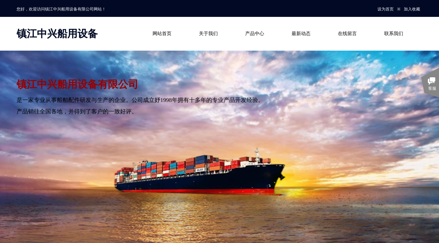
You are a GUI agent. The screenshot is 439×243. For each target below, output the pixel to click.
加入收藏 (412, 9)
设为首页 (385, 9)
